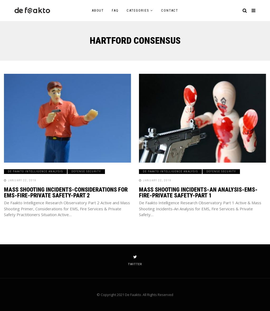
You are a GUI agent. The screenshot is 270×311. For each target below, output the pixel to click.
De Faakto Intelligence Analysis (35, 171)
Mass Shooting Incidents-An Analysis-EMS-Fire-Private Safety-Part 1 (198, 192)
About (98, 10)
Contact (170, 10)
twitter (135, 260)
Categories (138, 10)
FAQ (115, 10)
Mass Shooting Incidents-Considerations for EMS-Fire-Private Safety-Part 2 (66, 192)
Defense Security (86, 171)
